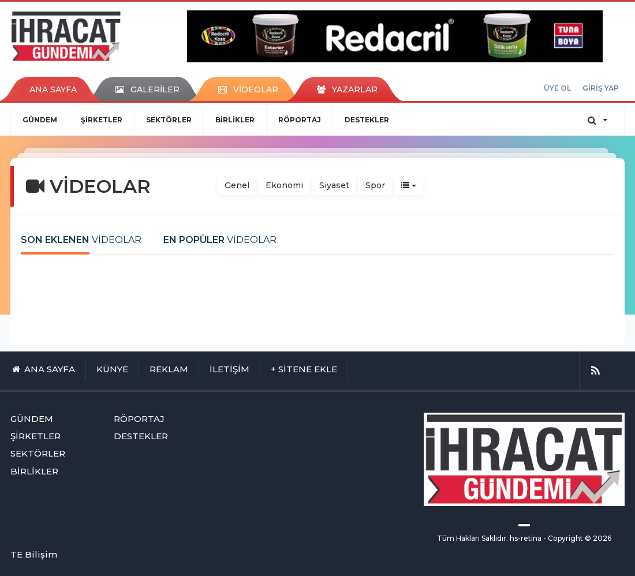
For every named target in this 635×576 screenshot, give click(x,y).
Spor (375, 185)
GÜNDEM (40, 119)
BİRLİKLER (235, 119)
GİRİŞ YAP (600, 88)
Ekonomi (284, 185)
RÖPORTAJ (299, 119)
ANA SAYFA (53, 89)
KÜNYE (112, 369)
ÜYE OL (557, 88)
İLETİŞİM (229, 369)
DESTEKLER (367, 119)
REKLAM (169, 369)
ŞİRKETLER (101, 119)
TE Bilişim (33, 554)
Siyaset (334, 185)
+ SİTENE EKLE (304, 369)
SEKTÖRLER (169, 119)
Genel (237, 185)
